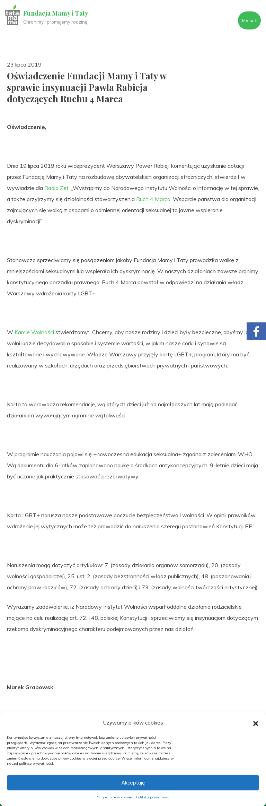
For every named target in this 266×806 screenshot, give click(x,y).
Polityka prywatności (153, 797)
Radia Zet (56, 187)
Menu (249, 20)
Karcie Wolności (34, 332)
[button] (255, 722)
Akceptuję (133, 782)
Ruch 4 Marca (153, 199)
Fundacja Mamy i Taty (56, 13)
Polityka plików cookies (114, 797)
